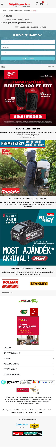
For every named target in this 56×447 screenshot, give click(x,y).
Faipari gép (27, 11)
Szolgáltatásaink (16, 413)
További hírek (51, 67)
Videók (24, 410)
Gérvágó (34, 11)
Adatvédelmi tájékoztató (43, 410)
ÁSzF (31, 410)
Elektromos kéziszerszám (15, 11)
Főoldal (4, 11)
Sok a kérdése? (29, 413)
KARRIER (16, 410)
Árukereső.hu (22, 428)
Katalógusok (7, 410)
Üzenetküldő (41, 413)
